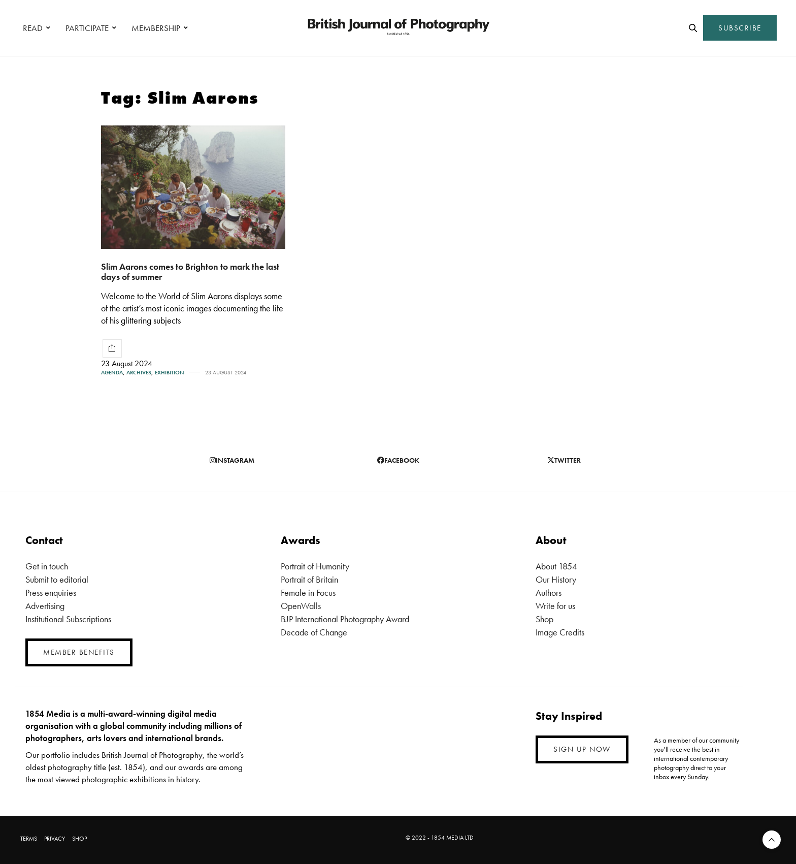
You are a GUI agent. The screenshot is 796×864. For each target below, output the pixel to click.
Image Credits (560, 632)
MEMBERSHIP (155, 28)
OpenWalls (301, 606)
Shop (544, 619)
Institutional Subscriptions (68, 619)
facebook (398, 460)
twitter (564, 460)
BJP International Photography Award (345, 619)
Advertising (44, 606)
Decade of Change (314, 632)
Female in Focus (308, 592)
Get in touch (46, 566)
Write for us (555, 606)
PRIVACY (54, 839)
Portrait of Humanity (315, 566)
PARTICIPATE (87, 28)
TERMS (28, 839)
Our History (556, 579)
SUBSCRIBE (739, 28)
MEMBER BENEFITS (79, 652)
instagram (232, 460)
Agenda (112, 372)
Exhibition (169, 372)
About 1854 (556, 566)
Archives (138, 372)
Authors (548, 592)
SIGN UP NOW (582, 749)
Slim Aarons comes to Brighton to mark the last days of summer (190, 272)
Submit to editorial (56, 579)
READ (33, 28)
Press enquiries (50, 592)
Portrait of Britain (309, 579)
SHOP (79, 839)
